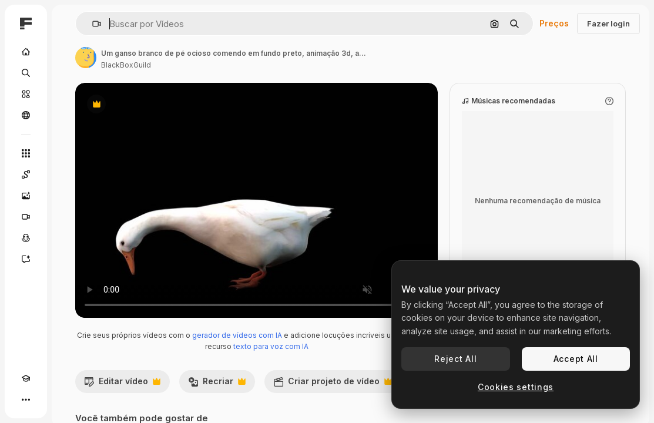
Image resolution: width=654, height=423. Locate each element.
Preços (554, 23)
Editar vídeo (122, 384)
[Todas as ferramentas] (25, 153)
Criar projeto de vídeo (332, 384)
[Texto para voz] (25, 238)
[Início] (25, 51)
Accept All (576, 359)
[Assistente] (25, 259)
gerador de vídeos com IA (237, 335)
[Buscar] (25, 72)
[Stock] (25, 94)
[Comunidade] (25, 115)
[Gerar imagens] (25, 195)
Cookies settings (516, 387)
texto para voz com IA (270, 346)
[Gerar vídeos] (25, 216)
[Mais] (25, 399)
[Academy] (25, 378)
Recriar (217, 384)
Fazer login (608, 23)
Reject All (455, 359)
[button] (92, 23)
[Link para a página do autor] (85, 57)
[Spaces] (25, 174)
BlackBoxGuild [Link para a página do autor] (126, 65)
